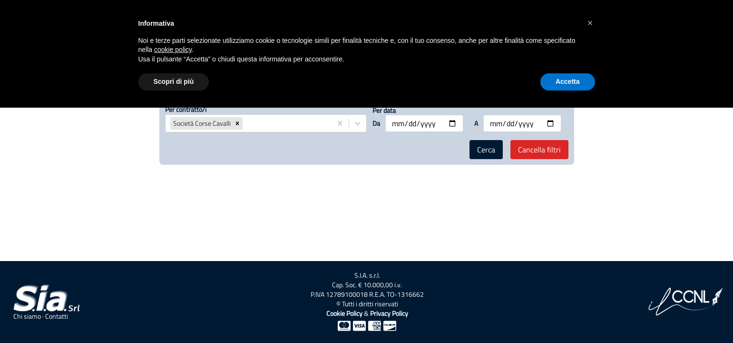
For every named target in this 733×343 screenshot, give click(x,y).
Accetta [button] (568, 81)
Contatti (56, 316)
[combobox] (245, 123)
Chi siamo (27, 316)
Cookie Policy (344, 313)
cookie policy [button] (173, 49)
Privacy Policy (389, 313)
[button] (237, 123)
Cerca (486, 149)
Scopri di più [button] (174, 81)
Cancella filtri (539, 149)
